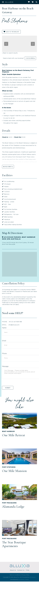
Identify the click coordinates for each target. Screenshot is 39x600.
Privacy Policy (25, 575)
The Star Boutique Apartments (14, 544)
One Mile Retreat (13, 435)
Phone (4, 353)
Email (4, 341)
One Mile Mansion (14, 471)
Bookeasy (32, 577)
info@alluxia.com (14, 324)
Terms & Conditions (15, 575)
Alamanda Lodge (13, 507)
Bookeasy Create (24, 579)
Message (5, 366)
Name (4, 328)
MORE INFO (7, 167)
